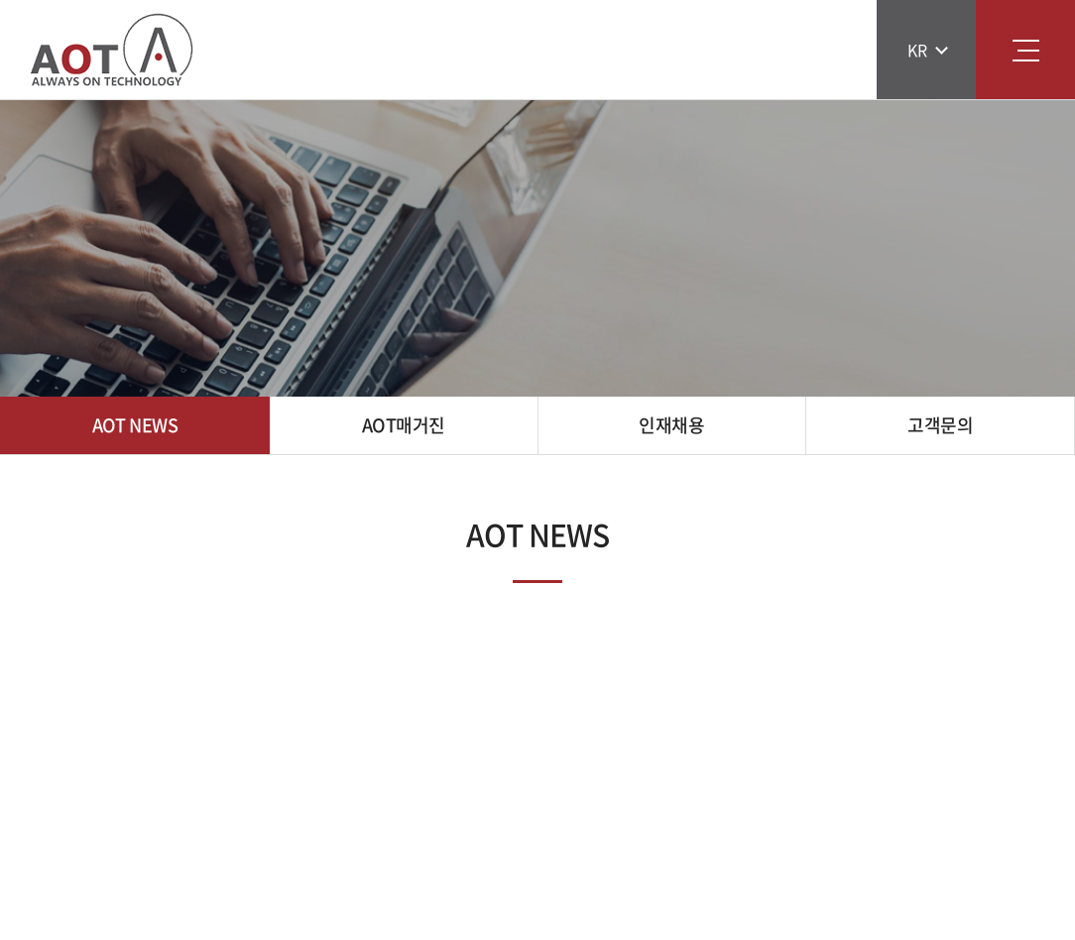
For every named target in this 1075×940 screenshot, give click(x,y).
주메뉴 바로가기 (0, 0)
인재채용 (671, 424)
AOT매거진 (403, 424)
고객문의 (940, 424)
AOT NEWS (135, 424)
